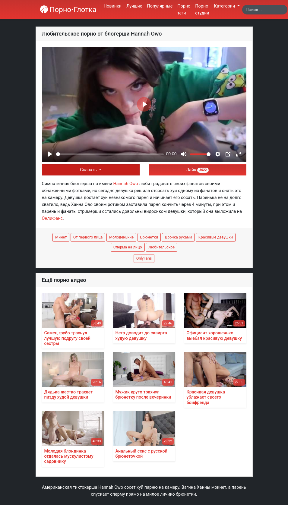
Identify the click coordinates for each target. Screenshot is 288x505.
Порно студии (202, 10)
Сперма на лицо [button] (127, 247)
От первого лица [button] (88, 237)
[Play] (50, 154)
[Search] (264, 9)
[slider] (110, 154)
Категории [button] (225, 6)
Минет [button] (61, 237)
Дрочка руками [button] (178, 237)
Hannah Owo (125, 183)
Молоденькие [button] (121, 237)
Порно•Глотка (68, 9)
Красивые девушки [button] (215, 237)
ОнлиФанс (52, 218)
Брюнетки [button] (149, 237)
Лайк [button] (197, 169)
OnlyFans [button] (144, 258)
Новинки (113, 6)
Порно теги (183, 10)
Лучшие (134, 6)
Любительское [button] (161, 247)
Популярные (160, 6)
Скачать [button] (89, 169)
